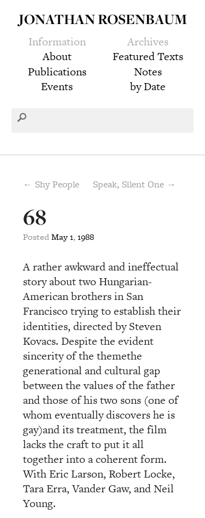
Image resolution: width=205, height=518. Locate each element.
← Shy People (51, 184)
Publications (57, 71)
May (59, 237)
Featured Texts (148, 56)
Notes (148, 71)
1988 (86, 237)
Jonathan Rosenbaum (103, 18)
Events (57, 86)
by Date (148, 86)
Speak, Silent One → (134, 184)
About (57, 56)
